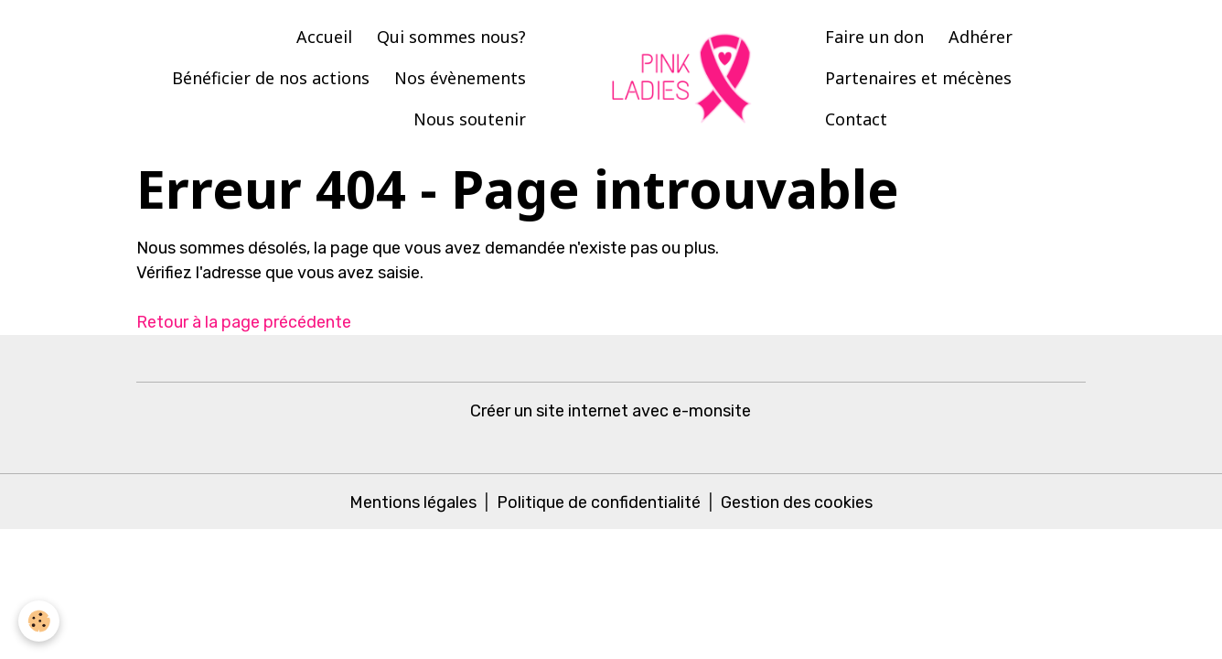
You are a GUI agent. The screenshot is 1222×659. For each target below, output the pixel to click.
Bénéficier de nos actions (271, 78)
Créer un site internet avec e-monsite (610, 411)
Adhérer (981, 37)
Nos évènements (460, 78)
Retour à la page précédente (243, 322)
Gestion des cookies (797, 502)
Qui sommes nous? (451, 37)
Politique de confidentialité (599, 502)
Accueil (324, 37)
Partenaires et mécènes (918, 78)
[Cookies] (38, 621)
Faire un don (874, 37)
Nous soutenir (469, 119)
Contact (856, 119)
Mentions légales (413, 502)
